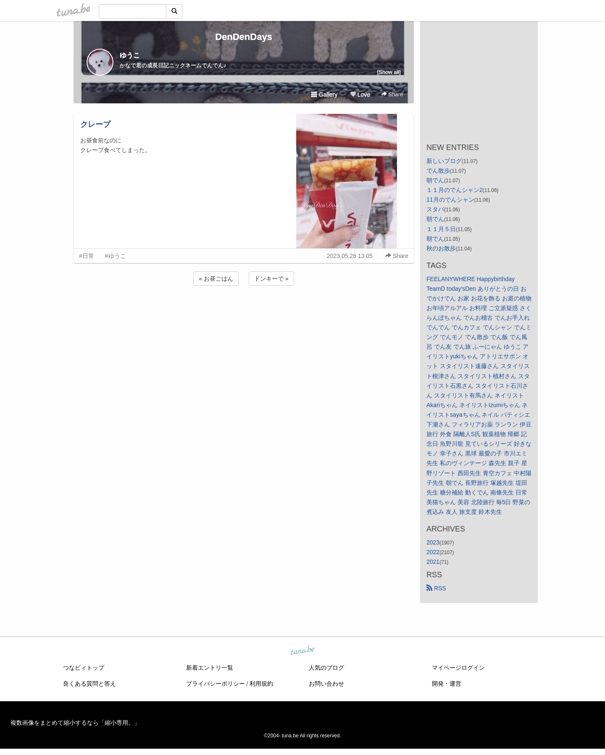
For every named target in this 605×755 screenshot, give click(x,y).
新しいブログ (444, 161)
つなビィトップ (83, 667)
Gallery (324, 94)
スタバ (435, 209)
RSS (436, 588)
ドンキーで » (271, 278)
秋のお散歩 (441, 248)
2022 (432, 552)
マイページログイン (458, 667)
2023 (432, 542)
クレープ (95, 124)
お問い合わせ (326, 683)
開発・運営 (446, 683)
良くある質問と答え (89, 683)
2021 (432, 561)
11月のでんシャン (450, 199)
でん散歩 (438, 170)
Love (360, 94)
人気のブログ (326, 667)
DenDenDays (243, 37)
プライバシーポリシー (215, 683)
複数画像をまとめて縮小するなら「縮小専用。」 (75, 722)
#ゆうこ (115, 256)
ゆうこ (130, 55)
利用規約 (261, 683)
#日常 (86, 256)
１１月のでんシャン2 (454, 190)
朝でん (435, 180)
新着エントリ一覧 (209, 667)
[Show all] (389, 72)
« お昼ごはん (216, 278)
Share (392, 94)
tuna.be (302, 650)
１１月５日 (441, 229)
